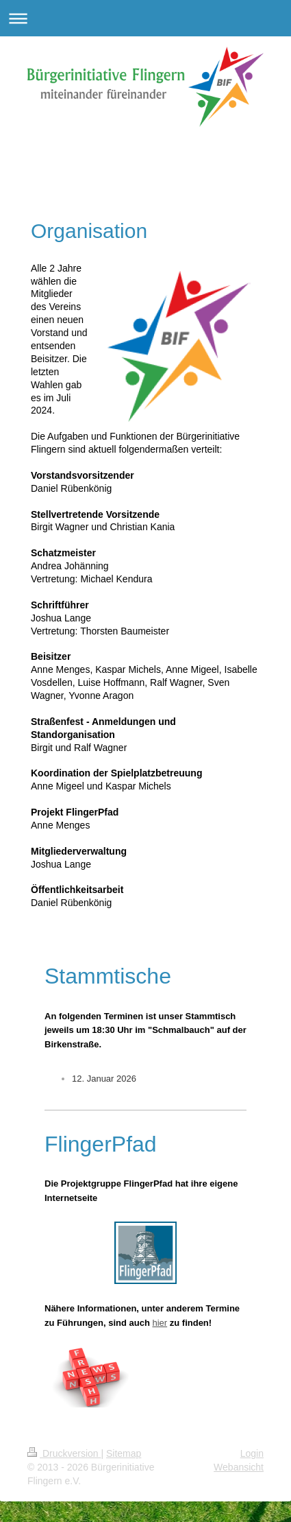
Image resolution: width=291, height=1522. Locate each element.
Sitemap (123, 1453)
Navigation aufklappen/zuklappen (145, 18)
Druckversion (64, 1453)
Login (252, 1453)
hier (159, 1323)
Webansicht (239, 1467)
